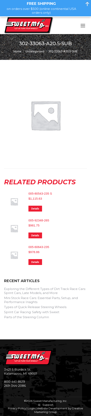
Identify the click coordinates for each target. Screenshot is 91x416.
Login (31, 408)
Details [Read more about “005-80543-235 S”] (35, 208)
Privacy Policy (17, 408)
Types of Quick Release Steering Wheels (35, 307)
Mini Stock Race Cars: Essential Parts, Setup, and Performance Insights (41, 300)
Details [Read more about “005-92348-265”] (35, 235)
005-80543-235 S (40, 193)
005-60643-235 (38, 247)
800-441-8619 (14, 382)
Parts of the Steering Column (26, 317)
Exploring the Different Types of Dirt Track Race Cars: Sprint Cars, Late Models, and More (45, 291)
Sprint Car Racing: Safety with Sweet (31, 312)
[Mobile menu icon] (83, 26)
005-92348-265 (38, 220)
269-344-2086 (15, 386)
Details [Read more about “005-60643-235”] (35, 262)
